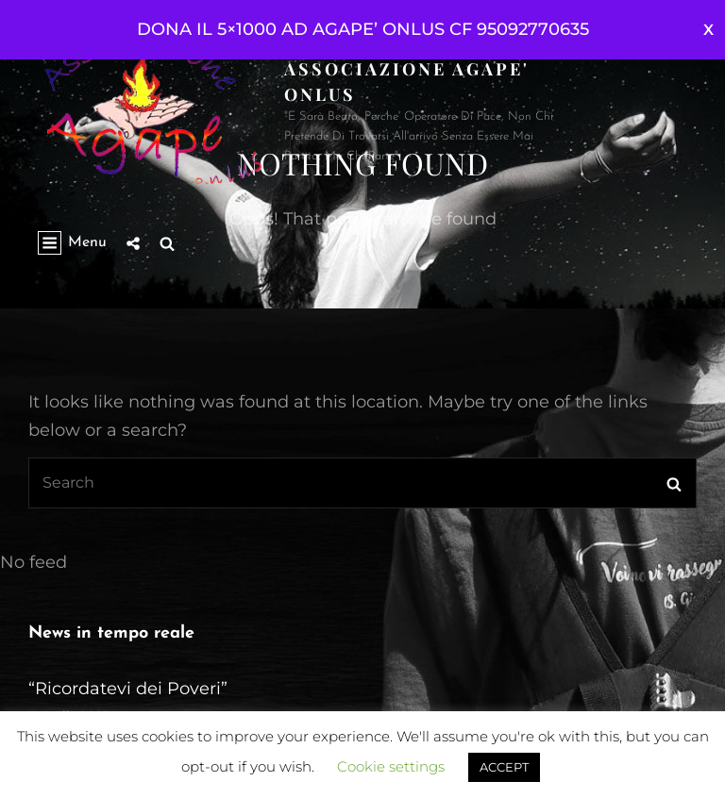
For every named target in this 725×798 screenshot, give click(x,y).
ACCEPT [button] (504, 766)
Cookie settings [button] (391, 766)
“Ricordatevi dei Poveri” (128, 688)
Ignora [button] (708, 29)
